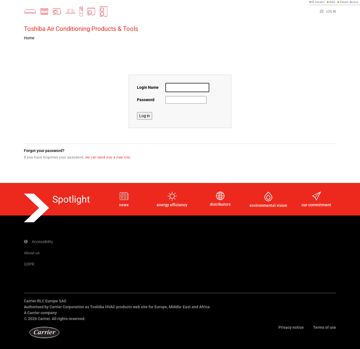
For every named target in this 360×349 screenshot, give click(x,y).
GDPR (29, 264)
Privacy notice (291, 327)
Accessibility (38, 241)
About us (32, 253)
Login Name (148, 87)
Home (29, 38)
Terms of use (324, 327)
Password (145, 100)
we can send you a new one (107, 157)
